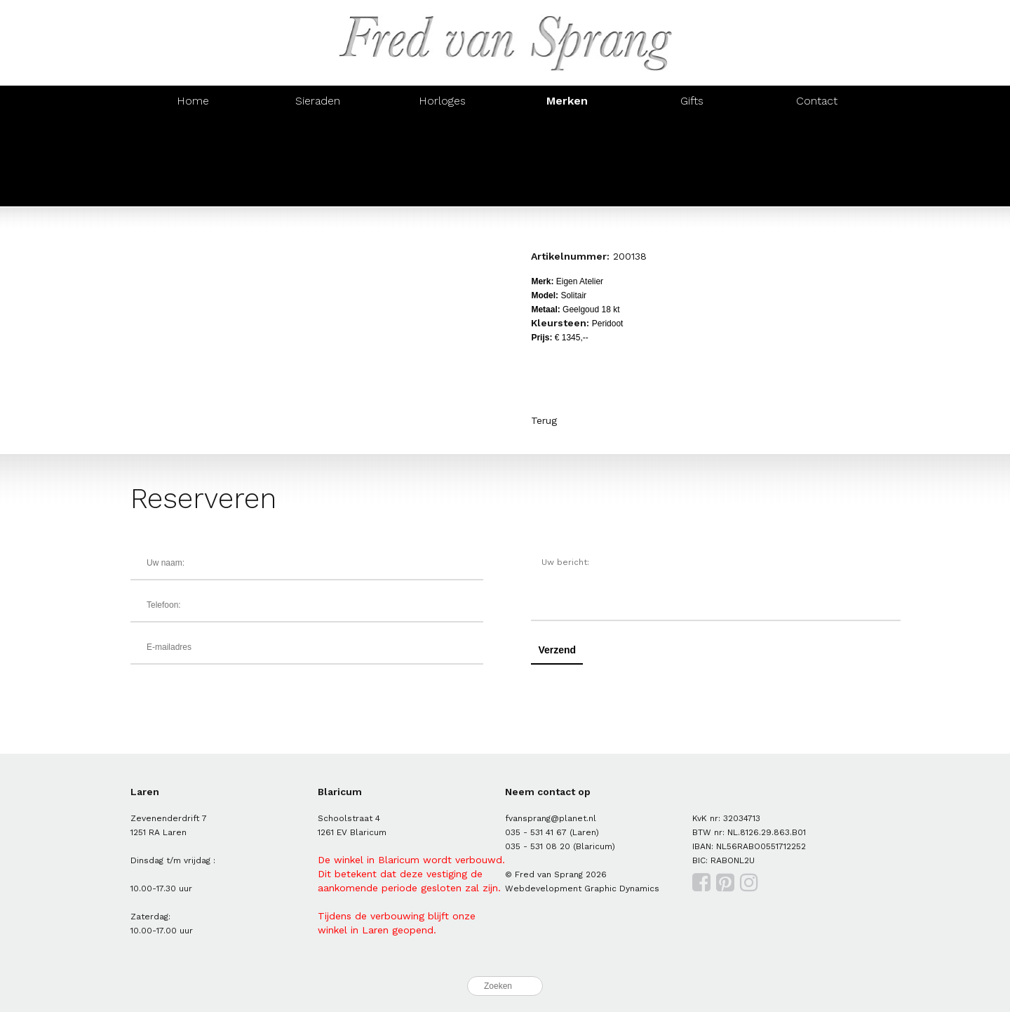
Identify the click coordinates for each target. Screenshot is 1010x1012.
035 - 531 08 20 (537, 846)
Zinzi (567, 161)
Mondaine (193, 191)
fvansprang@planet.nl (550, 818)
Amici (318, 131)
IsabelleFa (443, 161)
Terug (544, 420)
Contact (816, 100)
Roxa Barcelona (317, 161)
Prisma (317, 191)
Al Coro (192, 131)
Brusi (817, 131)
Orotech (192, 161)
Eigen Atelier (442, 131)
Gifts (691, 100)
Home (193, 100)
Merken (567, 100)
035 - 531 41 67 (536, 832)
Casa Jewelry (692, 161)
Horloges (442, 100)
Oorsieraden (567, 131)
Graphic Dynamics (621, 888)
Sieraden (317, 100)
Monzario (692, 131)
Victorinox (817, 161)
